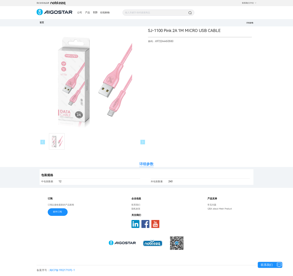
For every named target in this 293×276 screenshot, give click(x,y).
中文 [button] (253, 3)
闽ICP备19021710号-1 (62, 270)
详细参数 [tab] (146, 164)
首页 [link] (42, 22)
